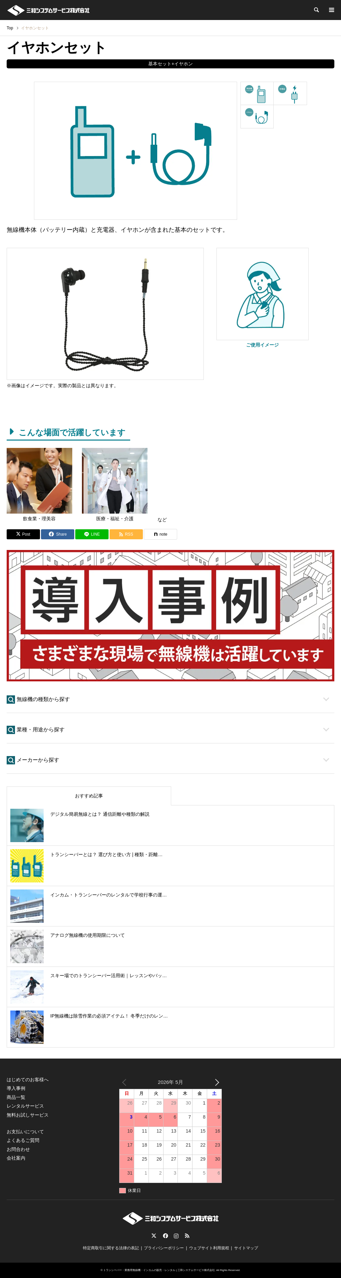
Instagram (176, 1235)
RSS (187, 1235)
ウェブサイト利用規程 (209, 1248)
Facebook (165, 1235)
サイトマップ (246, 1248)
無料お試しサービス (28, 1115)
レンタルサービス (25, 1106)
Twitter (154, 1235)
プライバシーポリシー (164, 1248)
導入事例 (16, 1088)
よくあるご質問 (23, 1140)
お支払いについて (25, 1131)
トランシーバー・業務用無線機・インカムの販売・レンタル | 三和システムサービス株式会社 (159, 1270)
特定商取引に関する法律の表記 (111, 1248)
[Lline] (92, 534)
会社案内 (16, 1158)
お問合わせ (18, 1149)
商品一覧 (16, 1097)
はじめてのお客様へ (28, 1079)
